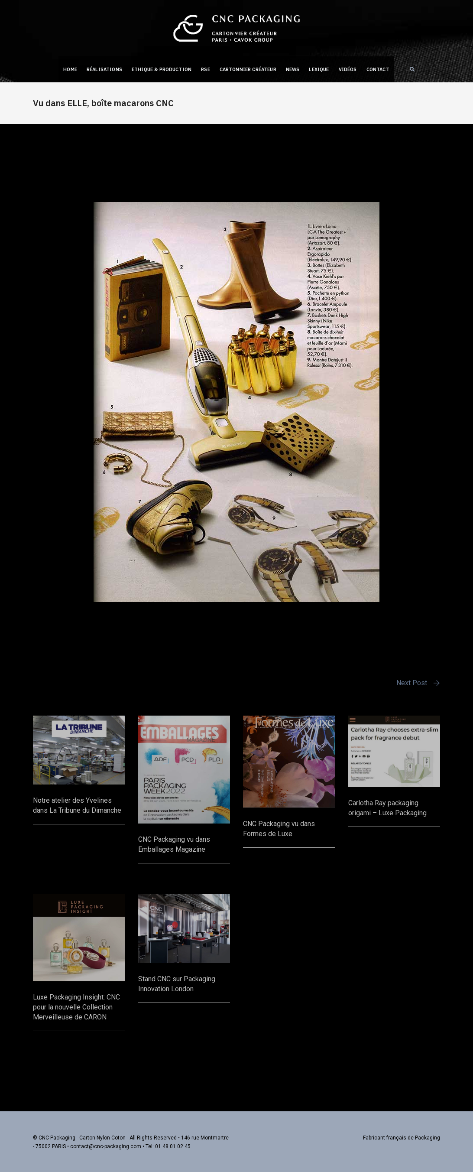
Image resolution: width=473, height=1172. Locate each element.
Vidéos (348, 69)
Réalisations (104, 69)
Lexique (319, 69)
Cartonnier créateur (248, 69)
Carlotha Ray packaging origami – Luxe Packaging (387, 807)
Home (70, 69)
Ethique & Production (161, 69)
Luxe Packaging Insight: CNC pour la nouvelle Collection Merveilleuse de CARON (76, 1007)
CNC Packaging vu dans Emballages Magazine (174, 844)
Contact (377, 69)
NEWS (293, 69)
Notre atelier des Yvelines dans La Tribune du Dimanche (77, 805)
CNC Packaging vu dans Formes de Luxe (279, 828)
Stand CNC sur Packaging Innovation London (176, 983)
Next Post (411, 683)
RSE (205, 69)
